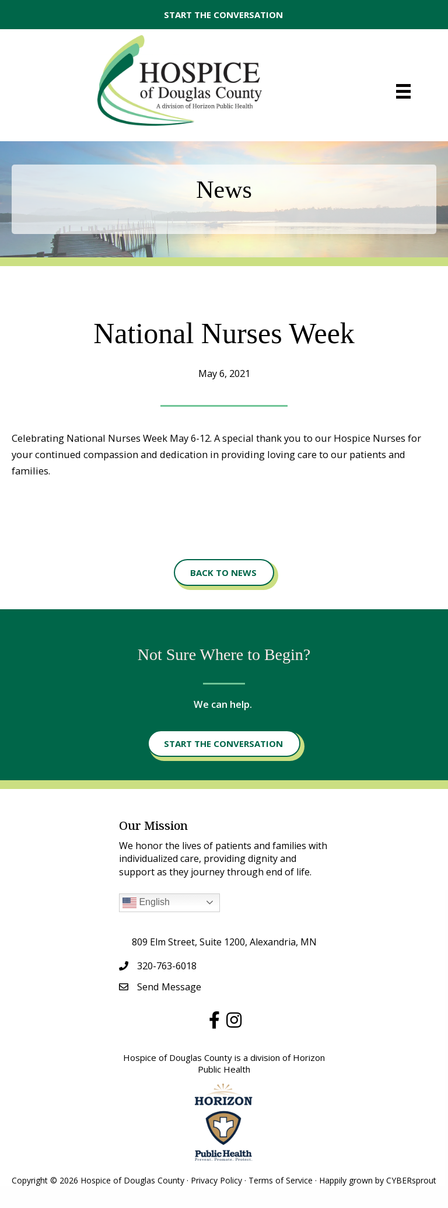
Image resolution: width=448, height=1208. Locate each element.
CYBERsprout (411, 1180)
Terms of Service (281, 1180)
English (146, 903)
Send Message (169, 986)
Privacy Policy (216, 1180)
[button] (224, 14)
